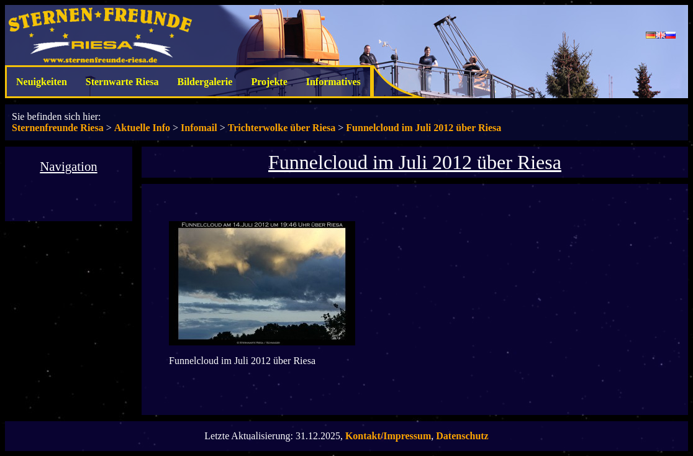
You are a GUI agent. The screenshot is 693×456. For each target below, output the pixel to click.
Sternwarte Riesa (122, 81)
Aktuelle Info (142, 127)
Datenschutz (462, 436)
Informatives (333, 81)
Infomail (199, 127)
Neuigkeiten (41, 81)
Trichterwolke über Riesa (282, 127)
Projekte (269, 81)
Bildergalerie (205, 81)
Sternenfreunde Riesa (58, 127)
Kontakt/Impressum (388, 436)
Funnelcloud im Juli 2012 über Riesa (423, 127)
